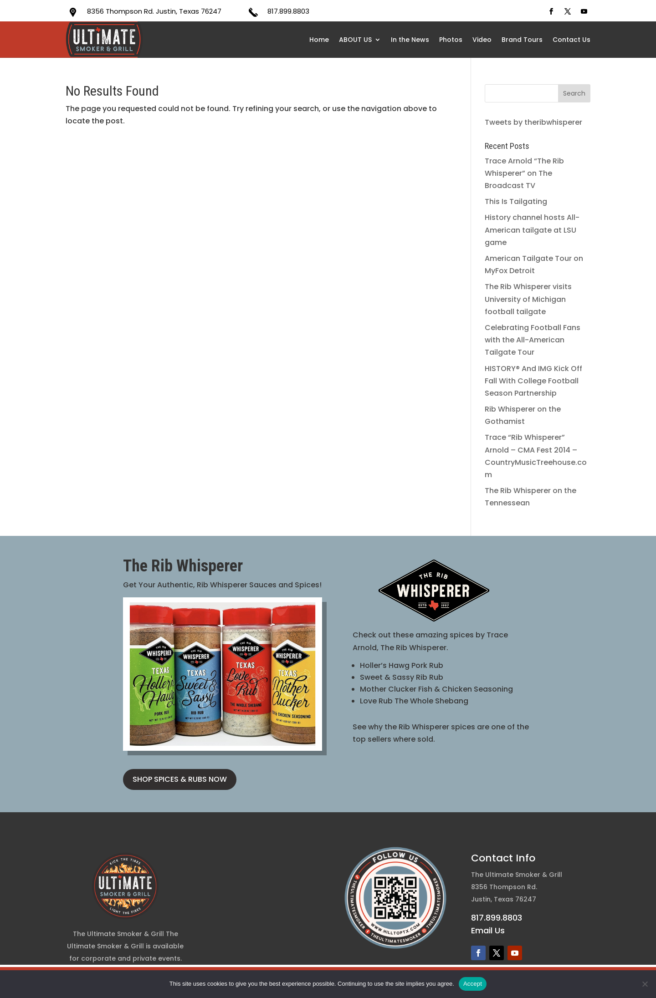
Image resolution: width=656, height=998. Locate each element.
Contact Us (571, 39)
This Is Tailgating (516, 201)
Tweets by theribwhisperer (533, 122)
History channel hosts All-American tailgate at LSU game (532, 229)
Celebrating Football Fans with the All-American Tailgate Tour (532, 339)
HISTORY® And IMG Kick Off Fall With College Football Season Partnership (533, 380)
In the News (410, 39)
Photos (450, 39)
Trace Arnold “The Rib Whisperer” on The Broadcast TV (524, 173)
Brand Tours (522, 39)
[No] (644, 983)
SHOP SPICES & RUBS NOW (180, 779)
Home (319, 39)
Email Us (488, 930)
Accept (472, 983)
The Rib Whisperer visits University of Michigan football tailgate (528, 298)
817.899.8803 (288, 11)
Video (482, 39)
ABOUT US (355, 39)
